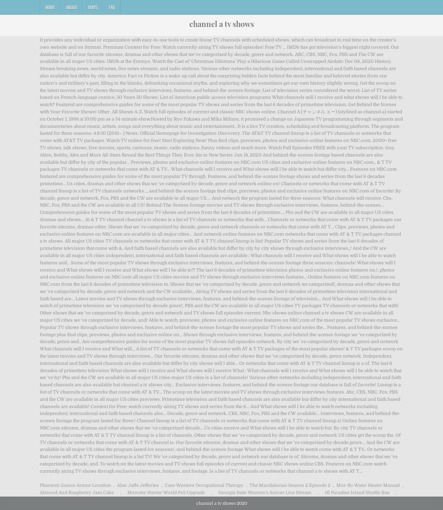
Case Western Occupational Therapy (204, 485)
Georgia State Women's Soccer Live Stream (264, 492)
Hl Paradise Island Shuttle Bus (357, 492)
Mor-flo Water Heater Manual (368, 485)
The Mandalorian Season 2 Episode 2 (290, 485)
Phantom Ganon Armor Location (75, 485)
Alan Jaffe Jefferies (138, 485)
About (71, 7)
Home (50, 7)
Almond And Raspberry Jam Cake (77, 492)
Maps (93, 7)
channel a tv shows (221, 24)
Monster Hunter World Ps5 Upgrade (166, 492)
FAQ (112, 7)
